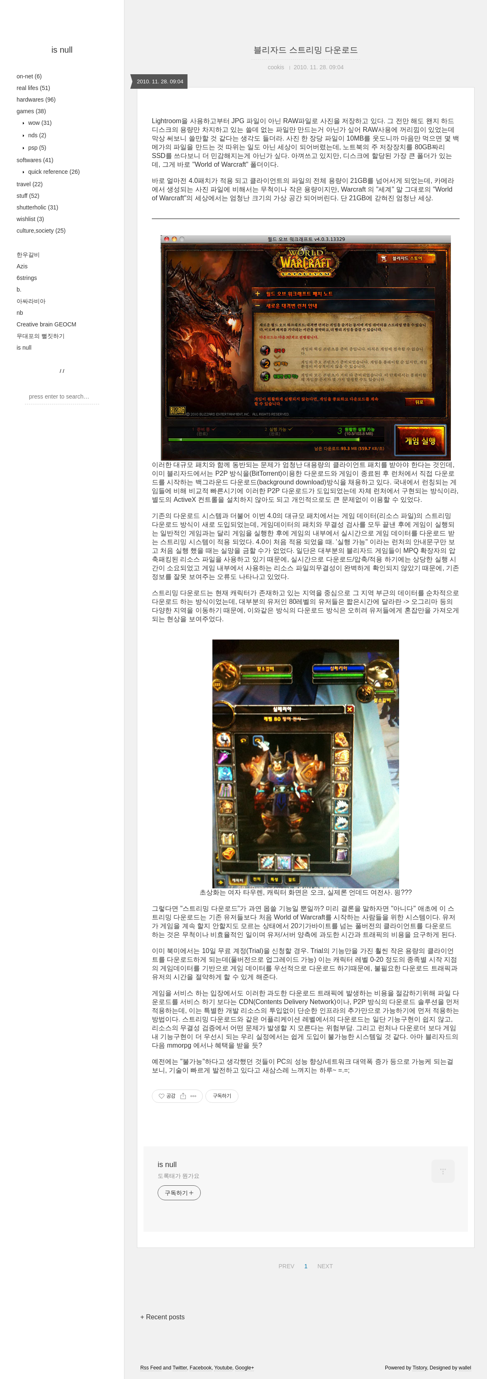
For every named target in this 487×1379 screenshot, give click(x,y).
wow (39, 122)
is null (62, 49)
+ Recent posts (162, 1317)
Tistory (419, 1368)
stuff (28, 195)
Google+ (244, 1368)
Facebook (201, 1368)
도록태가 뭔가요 (179, 1175)
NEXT (324, 1265)
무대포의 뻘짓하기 (41, 336)
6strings (27, 278)
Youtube (223, 1368)
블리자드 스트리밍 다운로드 (305, 49)
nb (20, 312)
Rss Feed (150, 1368)
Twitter (180, 1368)
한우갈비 (28, 254)
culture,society (41, 230)
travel (30, 184)
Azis (22, 266)
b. (19, 289)
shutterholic (37, 207)
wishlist (30, 219)
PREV (285, 1265)
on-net (29, 76)
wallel (465, 1368)
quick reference (53, 171)
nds (36, 135)
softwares (35, 160)
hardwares (36, 99)
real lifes (33, 88)
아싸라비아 (31, 301)
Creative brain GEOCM (46, 324)
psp (36, 147)
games (31, 111)
